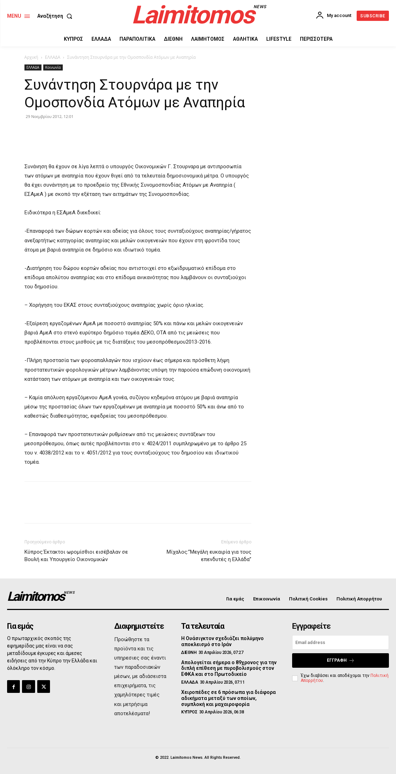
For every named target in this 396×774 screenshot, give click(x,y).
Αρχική (31, 57)
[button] (56, 16)
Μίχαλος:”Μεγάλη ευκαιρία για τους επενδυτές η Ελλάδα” (209, 556)
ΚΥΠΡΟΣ (189, 712)
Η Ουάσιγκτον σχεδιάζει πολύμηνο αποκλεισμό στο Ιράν (222, 641)
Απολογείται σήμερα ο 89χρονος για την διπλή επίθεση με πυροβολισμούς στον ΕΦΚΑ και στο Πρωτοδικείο (229, 668)
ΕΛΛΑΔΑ (52, 57)
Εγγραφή (341, 660)
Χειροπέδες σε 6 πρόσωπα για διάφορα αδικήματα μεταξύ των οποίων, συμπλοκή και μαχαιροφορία (228, 698)
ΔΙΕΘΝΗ (188, 652)
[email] (340, 642)
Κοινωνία (53, 67)
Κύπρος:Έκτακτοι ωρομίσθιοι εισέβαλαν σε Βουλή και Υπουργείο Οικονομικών (76, 556)
